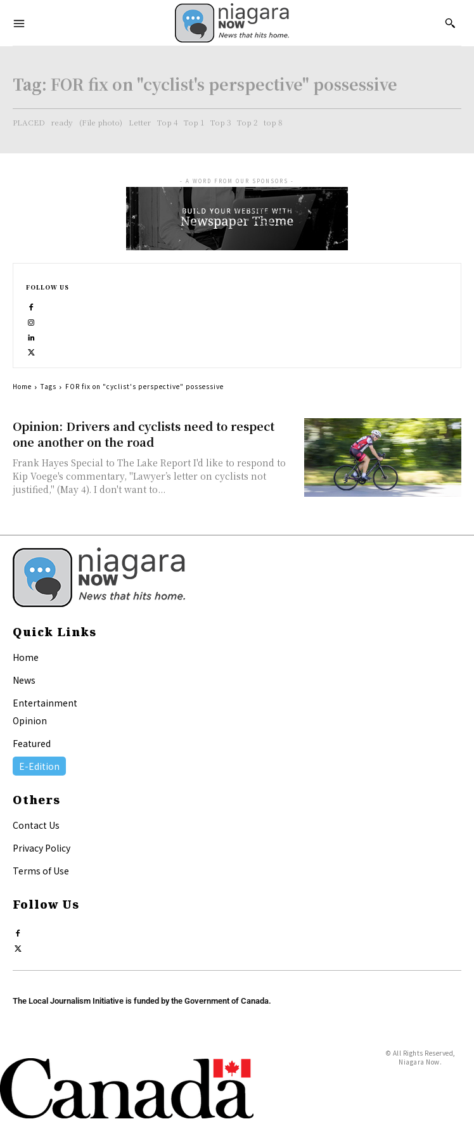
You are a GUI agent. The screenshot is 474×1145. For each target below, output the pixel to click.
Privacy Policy (41, 847)
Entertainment (45, 702)
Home (22, 386)
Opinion (30, 720)
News (24, 680)
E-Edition (39, 766)
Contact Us (36, 825)
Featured (32, 743)
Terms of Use (41, 870)
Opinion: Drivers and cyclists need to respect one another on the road (143, 434)
